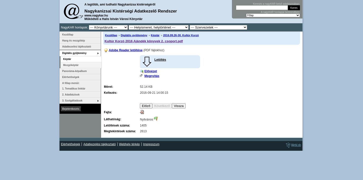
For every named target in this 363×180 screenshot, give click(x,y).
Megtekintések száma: (120, 131)
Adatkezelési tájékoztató (76, 46)
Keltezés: (110, 92)
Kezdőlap (111, 35)
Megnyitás (151, 76)
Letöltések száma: (117, 125)
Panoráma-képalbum (74, 71)
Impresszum (151, 144)
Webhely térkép (129, 144)
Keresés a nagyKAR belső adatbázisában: (276, 3)
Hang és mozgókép (73, 40)
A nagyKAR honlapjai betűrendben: (280, 12)
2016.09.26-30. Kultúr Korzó (181, 35)
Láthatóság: (112, 119)
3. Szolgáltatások (72, 100)
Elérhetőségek (70, 77)
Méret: (108, 86)
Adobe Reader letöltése (126, 50)
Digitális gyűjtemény (134, 35)
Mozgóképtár (71, 65)
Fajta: (108, 112)
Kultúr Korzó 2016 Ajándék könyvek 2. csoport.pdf (144, 41)
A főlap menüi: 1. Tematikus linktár (74, 86)
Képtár (155, 35)
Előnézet (150, 71)
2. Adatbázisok (71, 94)
